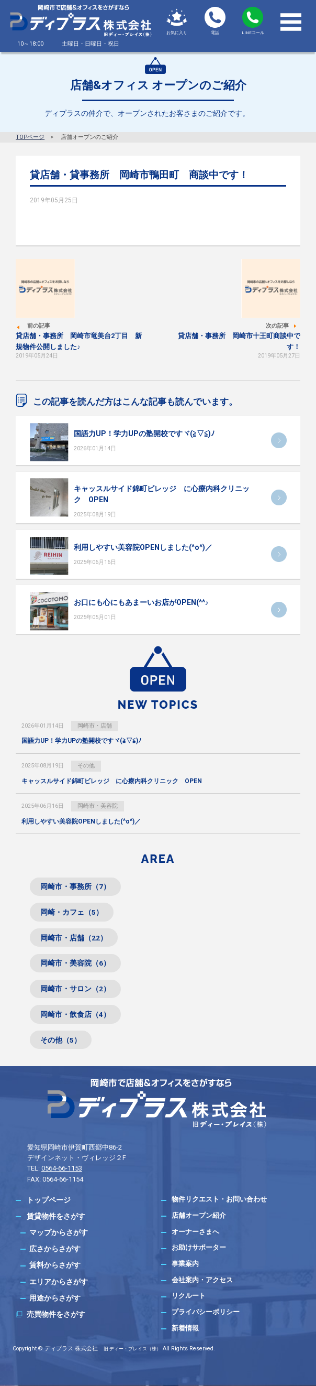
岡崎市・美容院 (97, 806)
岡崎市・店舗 (94, 725)
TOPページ (30, 137)
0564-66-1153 (61, 1168)
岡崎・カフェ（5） (71, 912)
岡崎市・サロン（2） (75, 988)
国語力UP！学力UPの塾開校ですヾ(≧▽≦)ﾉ (144, 433)
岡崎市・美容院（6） (75, 963)
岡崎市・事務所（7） (75, 886)
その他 (86, 765)
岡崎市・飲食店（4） (75, 1014)
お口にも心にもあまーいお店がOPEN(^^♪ (141, 602)
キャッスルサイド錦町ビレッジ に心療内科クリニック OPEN (111, 781)
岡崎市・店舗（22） (73, 938)
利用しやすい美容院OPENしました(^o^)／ (143, 547)
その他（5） (60, 1040)
